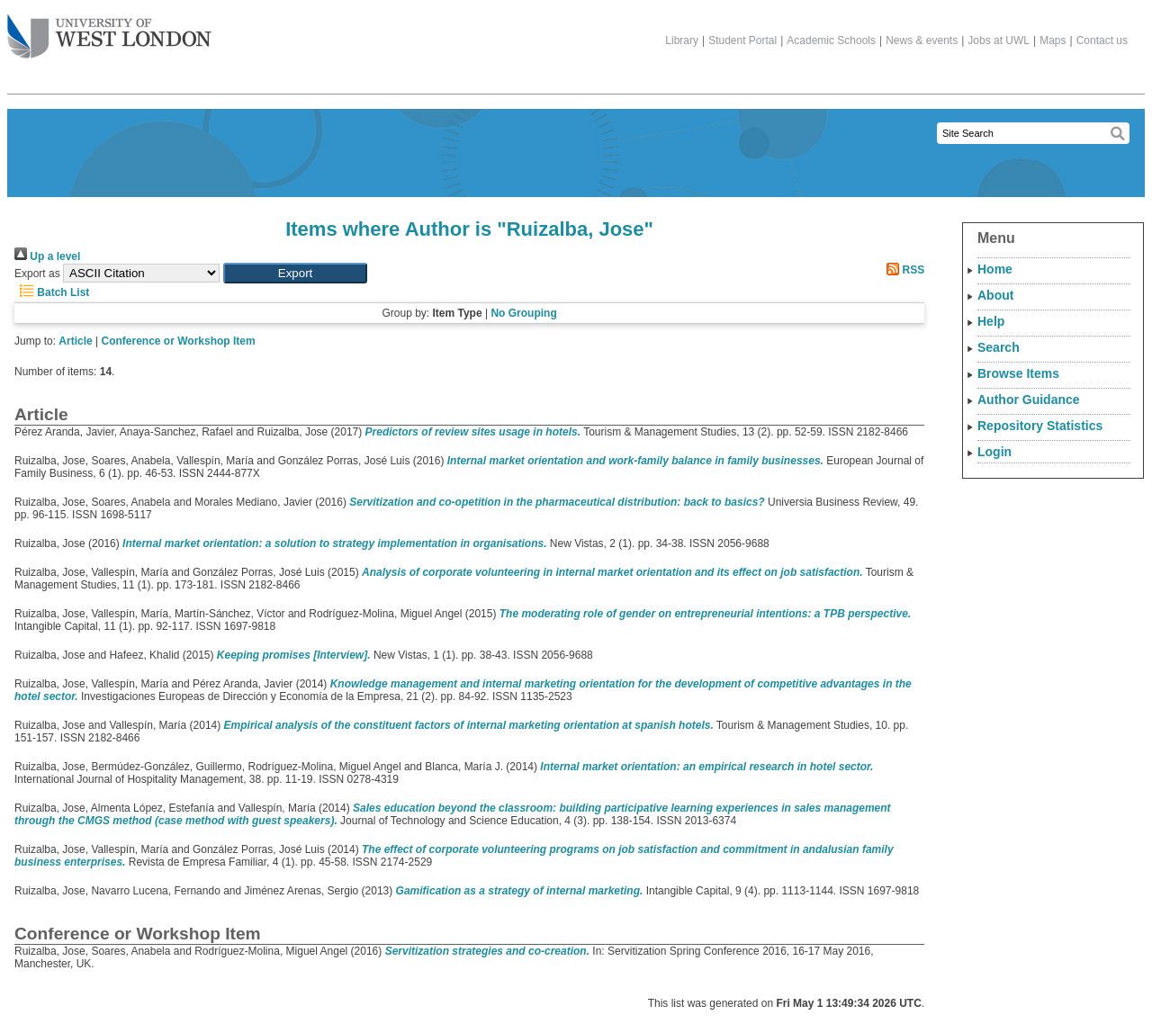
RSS (902, 270)
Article (75, 341)
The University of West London (109, 29)
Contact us (1102, 40)
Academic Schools (831, 40)
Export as (37, 273)
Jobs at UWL (999, 40)
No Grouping (523, 313)
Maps (1053, 40)
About (995, 295)
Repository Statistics (1039, 425)
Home (994, 269)
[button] (295, 273)
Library (681, 40)
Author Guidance (1028, 399)
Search (998, 347)
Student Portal (742, 40)
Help (990, 321)
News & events (922, 40)
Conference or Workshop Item (179, 341)
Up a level (47, 256)
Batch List (51, 292)
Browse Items (1018, 373)
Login (994, 452)
